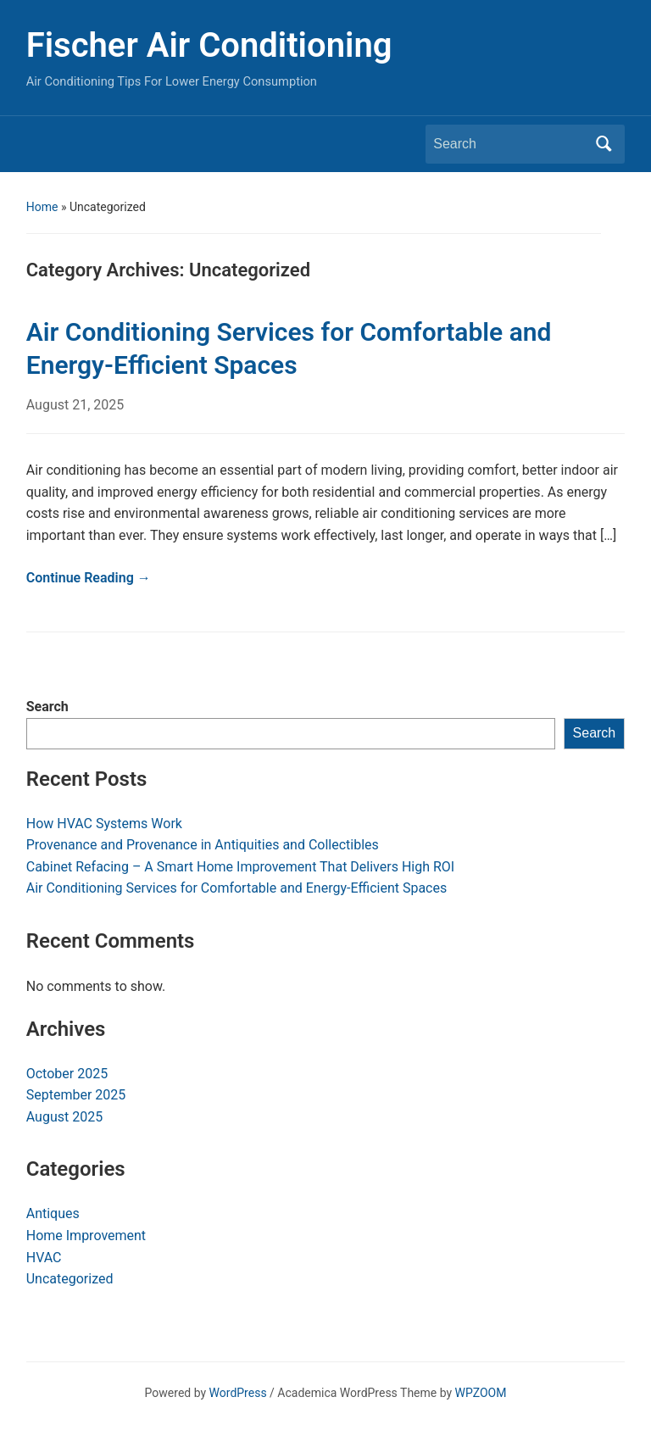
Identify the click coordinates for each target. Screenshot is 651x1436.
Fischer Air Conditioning (209, 45)
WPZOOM (481, 1393)
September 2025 (76, 1095)
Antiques (53, 1213)
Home (42, 207)
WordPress (238, 1393)
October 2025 (67, 1074)
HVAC (44, 1258)
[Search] (509, 144)
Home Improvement (86, 1235)
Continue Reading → (88, 578)
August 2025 (64, 1117)
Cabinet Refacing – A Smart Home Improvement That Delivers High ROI (240, 867)
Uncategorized (70, 1279)
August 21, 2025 (75, 405)
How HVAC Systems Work (104, 823)
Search (47, 707)
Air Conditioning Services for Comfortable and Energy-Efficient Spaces (237, 888)
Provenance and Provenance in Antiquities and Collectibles (202, 845)
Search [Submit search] (603, 144)
